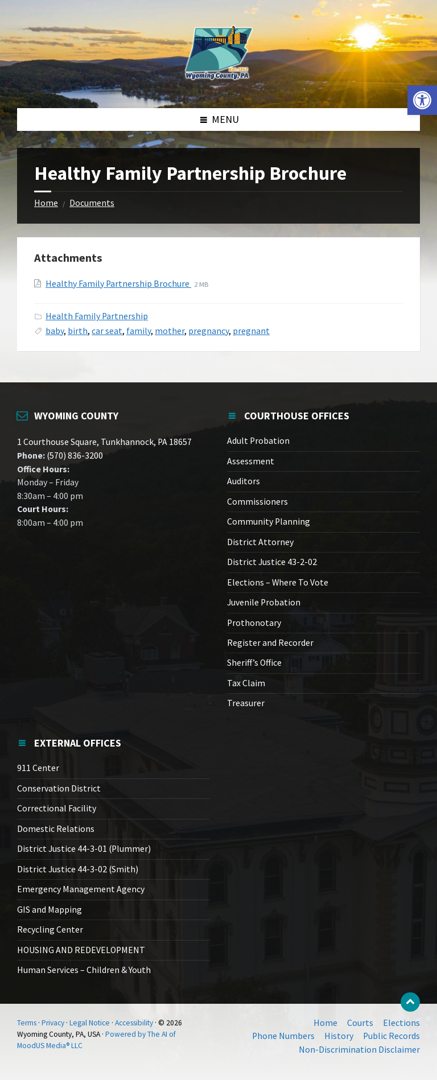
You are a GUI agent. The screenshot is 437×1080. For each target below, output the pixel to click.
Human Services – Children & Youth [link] (84, 969)
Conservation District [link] (59, 788)
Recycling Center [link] (50, 929)
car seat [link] (107, 330)
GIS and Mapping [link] (49, 909)
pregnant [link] (251, 330)
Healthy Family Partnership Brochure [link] (118, 283)
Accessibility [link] (134, 1023)
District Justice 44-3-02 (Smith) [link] (77, 869)
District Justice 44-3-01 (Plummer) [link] (84, 848)
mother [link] (169, 330)
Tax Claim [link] (246, 683)
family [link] (138, 330)
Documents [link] (91, 202)
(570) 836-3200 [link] (74, 455)
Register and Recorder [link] (270, 642)
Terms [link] (26, 1023)
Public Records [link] (391, 1035)
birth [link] (78, 330)
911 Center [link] (38, 767)
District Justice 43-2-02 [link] (272, 562)
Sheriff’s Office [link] (254, 662)
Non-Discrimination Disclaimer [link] (359, 1049)
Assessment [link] (250, 461)
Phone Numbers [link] (283, 1035)
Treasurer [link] (246, 703)
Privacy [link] (53, 1023)
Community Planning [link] (268, 521)
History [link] (338, 1035)
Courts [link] (360, 1022)
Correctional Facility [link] (56, 808)
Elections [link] (401, 1022)
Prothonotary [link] (254, 622)
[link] (422, 100)
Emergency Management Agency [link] (81, 889)
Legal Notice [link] (89, 1023)
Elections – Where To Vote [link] (277, 582)
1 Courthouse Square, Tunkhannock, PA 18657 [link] (104, 441)
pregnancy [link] (208, 330)
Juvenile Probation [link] (263, 602)
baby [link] (55, 330)
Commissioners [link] (257, 501)
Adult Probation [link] (258, 440)
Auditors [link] (243, 481)
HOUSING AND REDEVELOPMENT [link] (81, 950)
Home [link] (46, 202)
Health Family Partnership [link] (97, 316)
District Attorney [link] (260, 542)
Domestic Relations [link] (55, 828)
